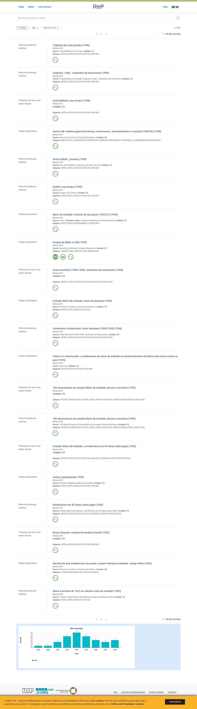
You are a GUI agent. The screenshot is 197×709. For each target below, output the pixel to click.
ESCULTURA (96, 282)
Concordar (175, 702)
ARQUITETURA (67, 251)
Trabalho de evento (27, 214)
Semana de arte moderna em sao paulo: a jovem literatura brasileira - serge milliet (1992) (102, 563)
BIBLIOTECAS (67, 140)
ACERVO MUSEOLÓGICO (71, 400)
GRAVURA (95, 458)
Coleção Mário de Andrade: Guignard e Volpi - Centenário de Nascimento (90, 79)
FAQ (115, 692)
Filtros (22, 28)
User (165, 7)
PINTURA (95, 54)
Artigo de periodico (27, 131)
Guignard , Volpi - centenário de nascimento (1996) (81, 72)
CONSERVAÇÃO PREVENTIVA (86, 140)
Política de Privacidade (133, 692)
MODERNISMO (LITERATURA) (86, 223)
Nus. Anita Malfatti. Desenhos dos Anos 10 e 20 (80, 165)
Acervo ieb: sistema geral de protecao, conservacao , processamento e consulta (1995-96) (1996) (107, 131)
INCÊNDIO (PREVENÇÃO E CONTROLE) (116, 140)
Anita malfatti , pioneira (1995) (70, 159)
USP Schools (44, 7)
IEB (93, 51)
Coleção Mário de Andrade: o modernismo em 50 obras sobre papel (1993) (94, 446)
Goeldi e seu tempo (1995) (67, 186)
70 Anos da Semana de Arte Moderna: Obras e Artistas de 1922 (86, 597)
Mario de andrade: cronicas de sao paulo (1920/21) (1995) (85, 214)
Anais (62, 220)
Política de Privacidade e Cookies (127, 704)
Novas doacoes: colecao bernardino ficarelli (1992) (81, 532)
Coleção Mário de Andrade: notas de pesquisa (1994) (82, 300)
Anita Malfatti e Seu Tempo (71, 51)
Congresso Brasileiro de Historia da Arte (98, 220)
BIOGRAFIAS (93, 251)
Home (21, 7)
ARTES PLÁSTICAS (82, 54)
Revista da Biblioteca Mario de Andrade (76, 483)
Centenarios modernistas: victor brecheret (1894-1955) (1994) (87, 328)
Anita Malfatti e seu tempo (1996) (71, 100)
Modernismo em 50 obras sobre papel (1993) (78, 504)
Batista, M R (58, 48)
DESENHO (105, 458)
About (31, 7)
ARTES (64, 54)
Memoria (63, 366)
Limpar (178, 28)
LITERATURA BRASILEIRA (72, 572)
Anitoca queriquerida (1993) (68, 477)
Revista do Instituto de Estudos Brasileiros (77, 137)
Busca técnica (156, 692)
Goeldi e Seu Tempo (68, 193)
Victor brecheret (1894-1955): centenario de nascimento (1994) (88, 269)
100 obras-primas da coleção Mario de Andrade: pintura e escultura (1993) (94, 418)
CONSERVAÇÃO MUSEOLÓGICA (147, 140)
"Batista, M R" (51, 28)
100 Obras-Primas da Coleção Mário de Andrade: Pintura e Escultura (88, 424)
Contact (172, 692)
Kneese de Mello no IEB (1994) (70, 242)
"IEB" (35, 28)
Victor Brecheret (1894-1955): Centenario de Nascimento (84, 334)
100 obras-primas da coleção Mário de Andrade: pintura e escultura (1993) (94, 387)
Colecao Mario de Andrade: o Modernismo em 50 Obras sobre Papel (88, 511)
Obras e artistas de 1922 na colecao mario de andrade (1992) (87, 591)
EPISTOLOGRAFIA (91, 572)
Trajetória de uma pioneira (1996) (71, 45)
